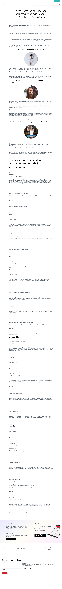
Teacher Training (57, 4)
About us (52, 0)
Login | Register (57, 0)
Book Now (11, 200)
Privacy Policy (9, 584)
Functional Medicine (45, 4)
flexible (12, 145)
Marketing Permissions (25, 563)
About (6, 584)
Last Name (3, 569)
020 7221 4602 (4, 551)
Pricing (29, 4)
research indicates (22, 106)
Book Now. (11, 186)
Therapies (39, 4)
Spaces (51, 4)
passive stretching (32, 73)
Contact (3, 584)
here (34, 512)
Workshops (34, 4)
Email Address (4, 562)
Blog (49, 0)
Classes (25, 4)
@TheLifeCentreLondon (50, 547)
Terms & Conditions (13, 584)
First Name (3, 566)
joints (41, 144)
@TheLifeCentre (50, 549)
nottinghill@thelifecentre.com (6, 552)
